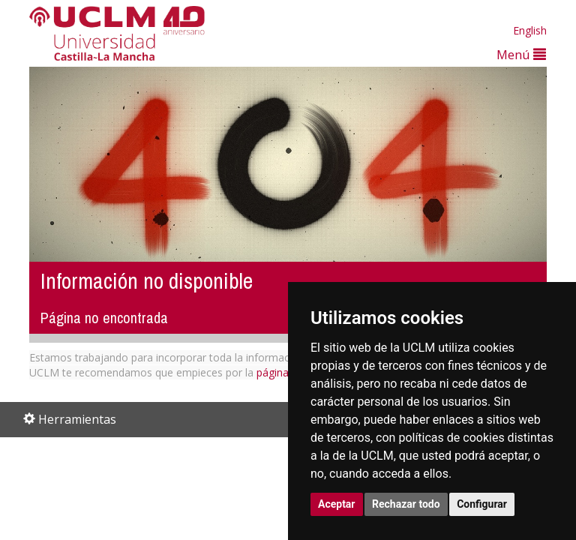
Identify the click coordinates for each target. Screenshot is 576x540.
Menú (521, 54)
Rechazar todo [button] (406, 504)
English (530, 30)
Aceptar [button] (337, 504)
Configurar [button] (482, 504)
